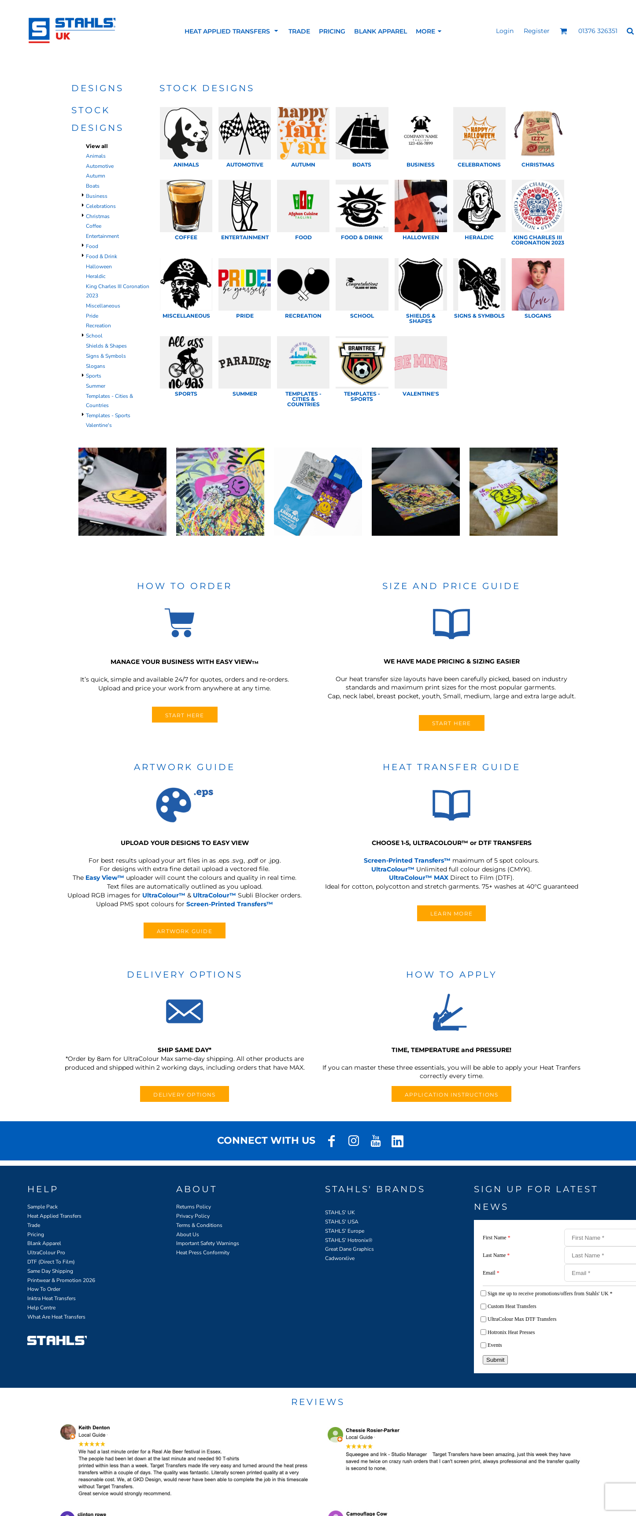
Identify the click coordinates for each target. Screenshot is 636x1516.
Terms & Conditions (199, 1225)
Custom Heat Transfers (512, 1306)
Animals (96, 155)
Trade (33, 1225)
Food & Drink (101, 256)
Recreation (98, 325)
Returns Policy (193, 1206)
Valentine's (99, 425)
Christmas (98, 216)
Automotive (100, 166)
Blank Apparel (44, 1243)
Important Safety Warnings (207, 1243)
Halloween (99, 266)
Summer (95, 385)
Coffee (93, 226)
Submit (495, 1360)
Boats (93, 185)
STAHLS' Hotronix (346, 1240)
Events (495, 1345)
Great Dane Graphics (349, 1249)
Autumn (95, 175)
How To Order (43, 1289)
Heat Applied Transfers (54, 1215)
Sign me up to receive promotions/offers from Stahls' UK (550, 1293)
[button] (563, 31)
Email (491, 1273)
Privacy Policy (193, 1215)
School (94, 335)
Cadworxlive (340, 1258)
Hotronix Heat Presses (511, 1332)
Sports (93, 375)
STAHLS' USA (342, 1221)
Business (96, 196)
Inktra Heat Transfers (51, 1298)
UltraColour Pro (46, 1252)
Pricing (35, 1234)
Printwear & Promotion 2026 (61, 1280)
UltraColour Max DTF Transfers (522, 1319)
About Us (187, 1234)
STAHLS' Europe (344, 1230)
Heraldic (96, 276)
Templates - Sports (108, 415)
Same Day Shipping (50, 1271)
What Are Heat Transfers (56, 1316)
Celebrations (101, 206)
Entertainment (102, 236)
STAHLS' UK (340, 1212)
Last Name (496, 1255)
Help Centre (41, 1307)
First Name (496, 1237)
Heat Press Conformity (202, 1252)
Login (505, 31)
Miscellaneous (103, 305)
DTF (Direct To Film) (51, 1261)
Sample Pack (42, 1206)
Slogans (95, 366)
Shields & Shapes (106, 345)
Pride (92, 315)
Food (92, 246)
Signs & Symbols (106, 356)
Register (537, 31)
